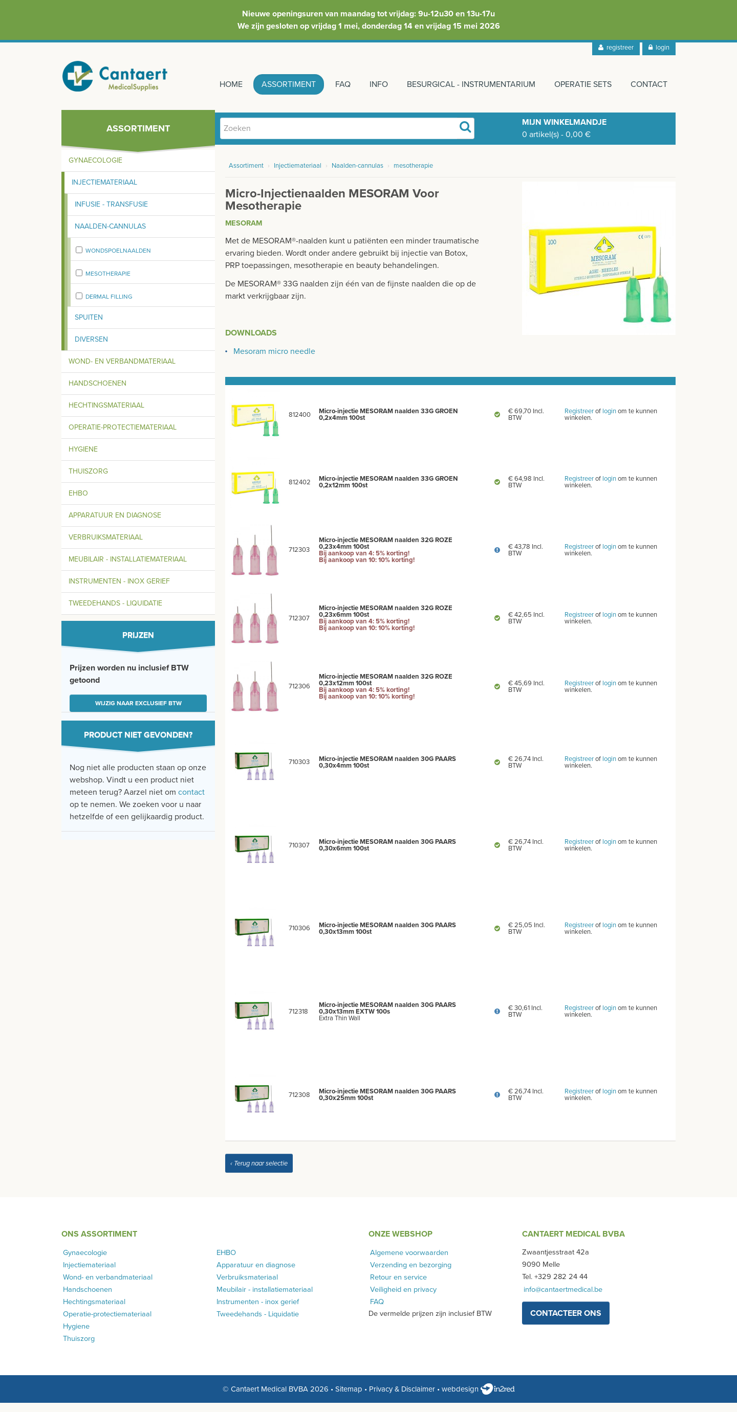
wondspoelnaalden (118, 259)
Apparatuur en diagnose (115, 524)
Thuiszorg (88, 480)
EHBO (78, 502)
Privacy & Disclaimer (402, 1398)
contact (191, 801)
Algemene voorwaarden (407, 1261)
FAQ (332, 84)
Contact (649, 84)
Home (216, 84)
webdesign (478, 1398)
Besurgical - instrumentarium (466, 84)
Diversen (91, 348)
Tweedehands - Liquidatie (115, 612)
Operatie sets (580, 84)
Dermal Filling (109, 305)
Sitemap (348, 1398)
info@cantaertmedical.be (561, 1298)
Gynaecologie (95, 169)
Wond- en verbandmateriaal (122, 370)
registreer (616, 47)
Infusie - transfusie (111, 213)
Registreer (579, 420)
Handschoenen (97, 392)
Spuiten (89, 326)
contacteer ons (565, 1322)
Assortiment (276, 84)
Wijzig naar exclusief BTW (138, 712)
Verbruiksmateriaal (106, 546)
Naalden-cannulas (110, 235)
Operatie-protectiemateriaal (123, 436)
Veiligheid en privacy (401, 1298)
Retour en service (396, 1286)
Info (371, 84)
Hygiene (83, 458)
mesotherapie (108, 282)
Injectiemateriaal (104, 191)
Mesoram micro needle (274, 360)
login (658, 47)
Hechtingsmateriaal (106, 414)
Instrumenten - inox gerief (119, 590)
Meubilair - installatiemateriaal (128, 568)
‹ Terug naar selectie (259, 1173)
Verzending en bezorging (409, 1273)
